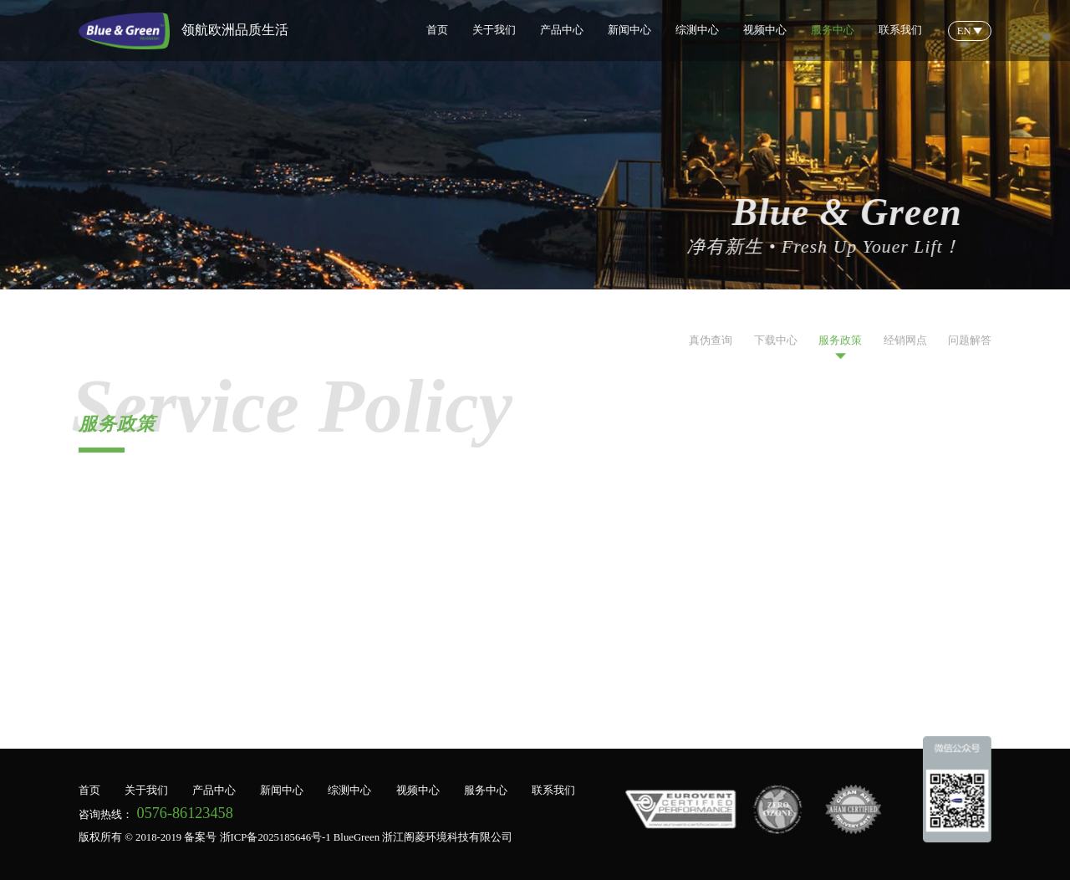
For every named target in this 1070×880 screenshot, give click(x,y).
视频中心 (765, 30)
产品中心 (561, 30)
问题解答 (969, 348)
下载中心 (775, 348)
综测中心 (697, 30)
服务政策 (840, 348)
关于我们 (494, 30)
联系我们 (900, 30)
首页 (437, 30)
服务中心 (832, 30)
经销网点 (905, 348)
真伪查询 (710, 348)
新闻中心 (629, 30)
